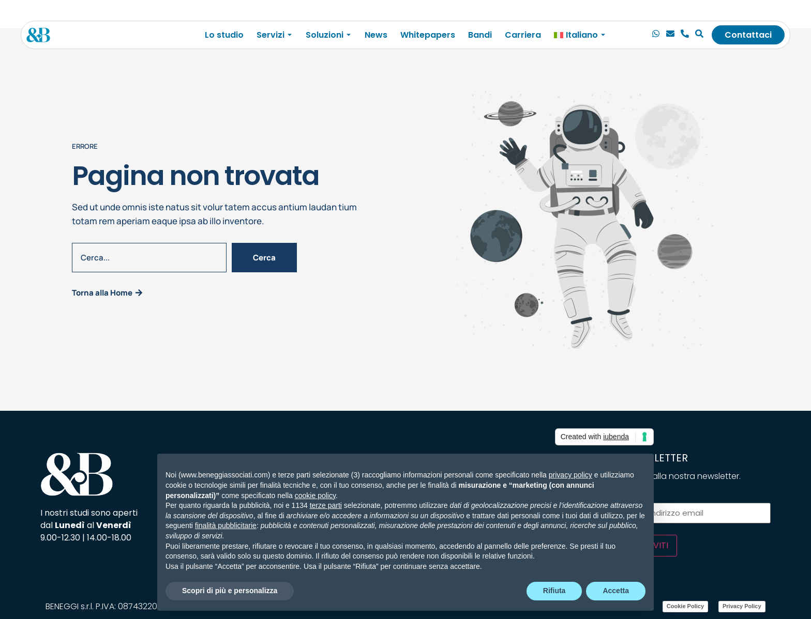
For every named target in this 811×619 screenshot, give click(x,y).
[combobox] (149, 257)
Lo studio (224, 35)
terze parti (326, 505)
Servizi (270, 35)
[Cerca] (699, 35)
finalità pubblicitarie (226, 525)
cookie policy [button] (315, 495)
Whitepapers (427, 35)
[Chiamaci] (656, 35)
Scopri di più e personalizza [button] (229, 590)
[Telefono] (685, 35)
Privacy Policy (742, 606)
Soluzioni (324, 35)
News (376, 35)
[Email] (670, 35)
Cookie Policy (685, 606)
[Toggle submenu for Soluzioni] (347, 35)
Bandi (480, 35)
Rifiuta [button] (554, 590)
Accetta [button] (616, 590)
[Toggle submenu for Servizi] (288, 35)
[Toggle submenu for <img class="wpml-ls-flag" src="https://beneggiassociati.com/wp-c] (602, 35)
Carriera (523, 35)
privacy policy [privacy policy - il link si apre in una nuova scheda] (570, 475)
